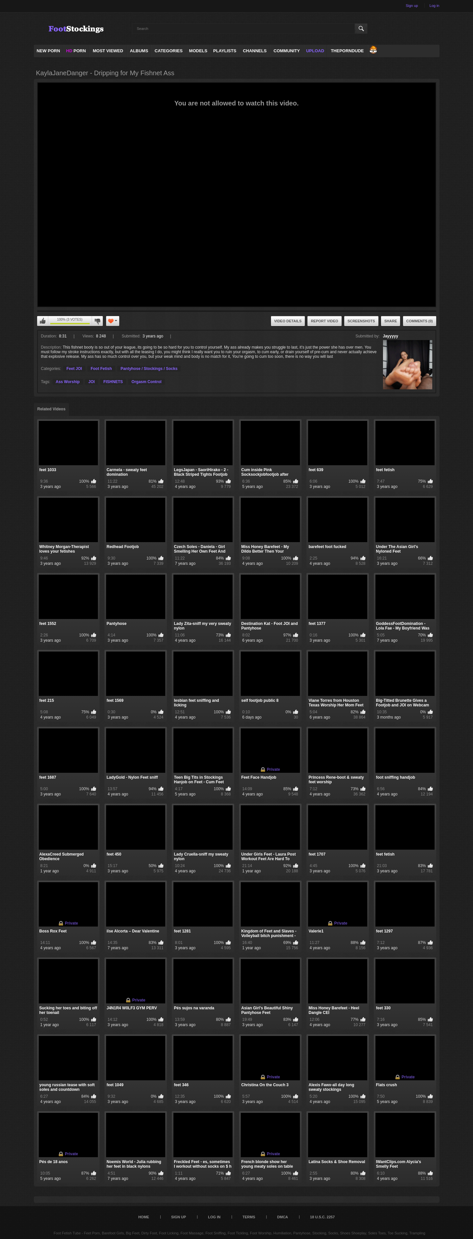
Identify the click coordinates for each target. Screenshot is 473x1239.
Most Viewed (108, 50)
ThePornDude (347, 50)
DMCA (282, 1217)
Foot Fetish (101, 368)
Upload (315, 50)
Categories (169, 50)
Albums (139, 50)
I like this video (42, 321)
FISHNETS (113, 381)
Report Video (324, 321)
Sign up (412, 6)
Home (143, 1217)
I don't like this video (97, 321)
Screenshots (361, 321)
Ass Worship (68, 381)
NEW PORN (48, 50)
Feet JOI (74, 368)
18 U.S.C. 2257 (322, 1217)
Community (287, 50)
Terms (248, 1217)
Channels (254, 50)
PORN (76, 50)
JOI (91, 381)
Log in (434, 6)
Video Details (288, 321)
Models (198, 50)
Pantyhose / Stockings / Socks (149, 368)
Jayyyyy (390, 336)
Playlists (224, 50)
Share (390, 321)
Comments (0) (419, 321)
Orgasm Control (146, 381)
